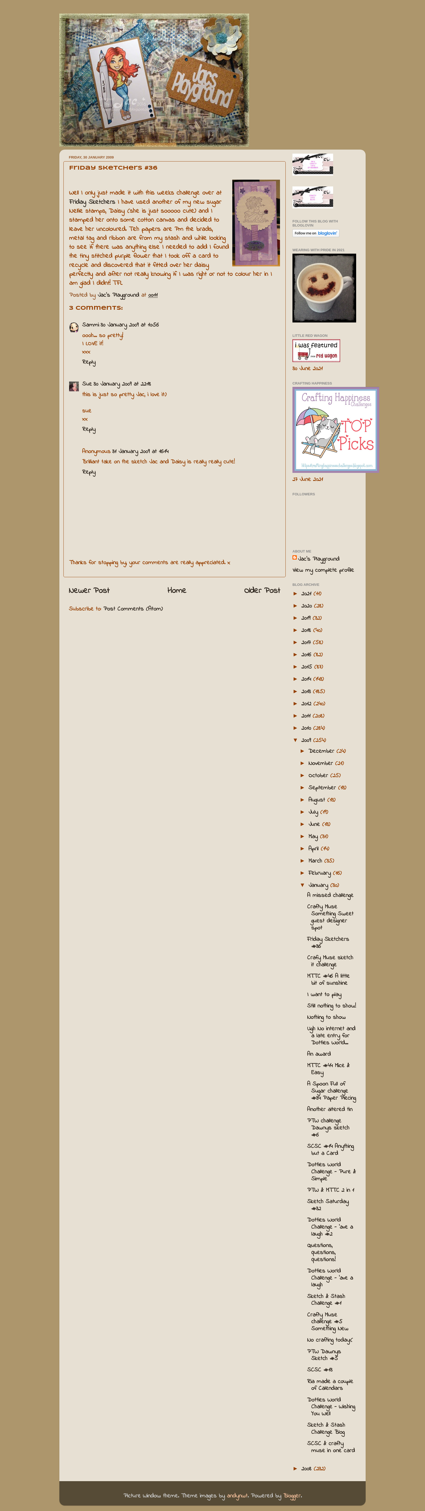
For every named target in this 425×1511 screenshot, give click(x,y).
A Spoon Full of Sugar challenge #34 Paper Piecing (331, 1091)
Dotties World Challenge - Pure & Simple (331, 1172)
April (314, 849)
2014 (307, 679)
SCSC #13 (319, 1370)
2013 (307, 691)
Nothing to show (326, 1017)
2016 (307, 655)
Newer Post (89, 591)
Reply (88, 362)
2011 (307, 716)
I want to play (324, 994)
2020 (307, 606)
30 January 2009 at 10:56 (130, 325)
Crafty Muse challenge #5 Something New (327, 1322)
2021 (307, 594)
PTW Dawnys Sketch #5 (324, 1355)
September (323, 788)
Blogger (292, 1496)
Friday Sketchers (92, 202)
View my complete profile (323, 570)
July (314, 812)
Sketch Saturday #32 (328, 1205)
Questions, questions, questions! (321, 1252)
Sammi (90, 325)
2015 (307, 667)
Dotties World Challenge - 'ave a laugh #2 (330, 1227)
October (319, 775)
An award (319, 1054)
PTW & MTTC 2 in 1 (330, 1190)
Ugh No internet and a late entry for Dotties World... (331, 1036)
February (320, 873)
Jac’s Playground (318, 559)
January (319, 885)
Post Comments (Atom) (133, 609)
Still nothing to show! (331, 1006)
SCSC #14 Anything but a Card (330, 1150)
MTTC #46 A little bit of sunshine (328, 980)
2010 (307, 728)
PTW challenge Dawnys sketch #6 (328, 1128)
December (322, 751)
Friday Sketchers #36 (328, 943)
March (316, 861)
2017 (307, 642)
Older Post (262, 591)
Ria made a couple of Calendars (330, 1385)
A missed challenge (330, 895)
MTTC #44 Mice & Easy (328, 1069)
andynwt (237, 1496)
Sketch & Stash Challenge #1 (326, 1300)
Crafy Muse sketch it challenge (330, 961)
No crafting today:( (330, 1340)
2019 (307, 618)
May (314, 836)
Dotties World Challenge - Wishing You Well (331, 1407)
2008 (307, 1469)
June (315, 824)
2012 (307, 704)
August (317, 800)
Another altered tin (329, 1109)
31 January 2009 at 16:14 (140, 451)
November (321, 763)
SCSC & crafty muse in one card (331, 1447)
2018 (307, 630)
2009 (307, 740)
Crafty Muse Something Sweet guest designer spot (330, 917)
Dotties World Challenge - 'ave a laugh (330, 1278)
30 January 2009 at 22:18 (122, 384)
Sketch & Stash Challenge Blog (326, 1429)
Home (177, 591)
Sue (87, 384)
